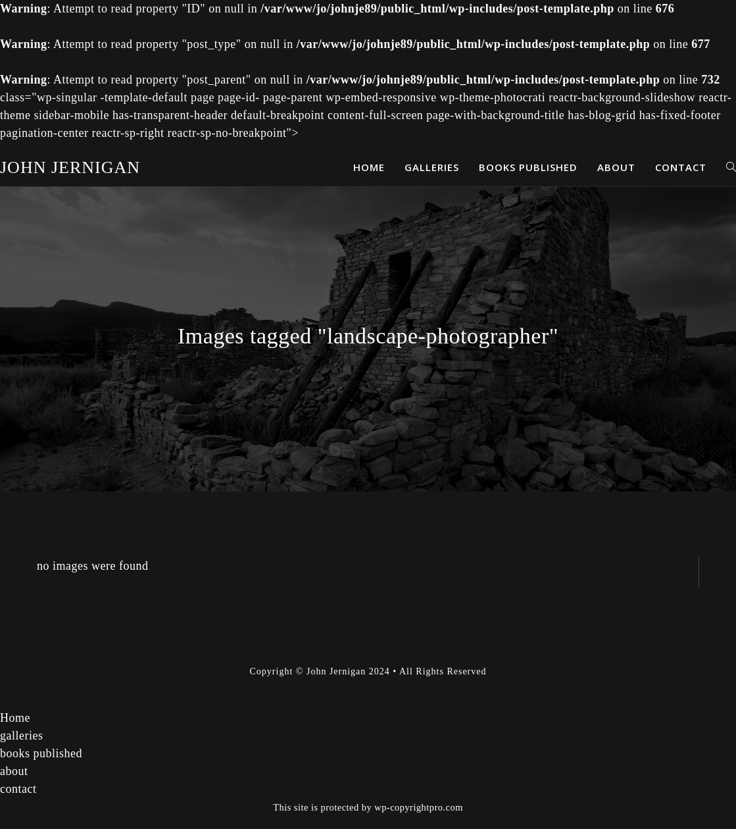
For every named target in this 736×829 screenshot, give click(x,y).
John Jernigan (70, 167)
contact (18, 788)
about (14, 771)
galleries (21, 735)
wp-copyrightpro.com (418, 807)
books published (41, 753)
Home (15, 717)
